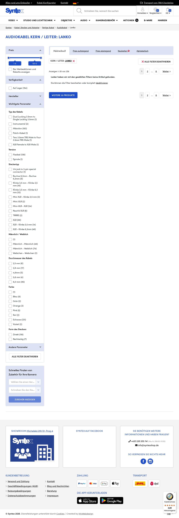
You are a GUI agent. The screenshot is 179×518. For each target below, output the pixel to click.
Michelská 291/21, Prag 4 (40, 430)
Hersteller (13, 96)
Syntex (9, 27)
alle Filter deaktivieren (25, 356)
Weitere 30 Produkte (63, 95)
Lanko (70, 61)
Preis (11, 50)
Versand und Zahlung (18, 481)
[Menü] (174, 493)
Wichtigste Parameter (20, 103)
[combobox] (25, 382)
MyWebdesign (86, 513)
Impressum (52, 495)
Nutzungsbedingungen (19, 490)
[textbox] (23, 382)
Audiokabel (62, 27)
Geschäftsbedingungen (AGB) (23, 486)
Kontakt (64, 2)
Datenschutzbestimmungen (22, 495)
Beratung (52, 490)
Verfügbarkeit (16, 79)
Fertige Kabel (48, 27)
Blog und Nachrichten (58, 486)
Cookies (60, 513)
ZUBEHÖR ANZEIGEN (25, 399)
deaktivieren (102, 82)
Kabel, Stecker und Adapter (26, 27)
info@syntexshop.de (148, 445)
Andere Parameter (18, 347)
